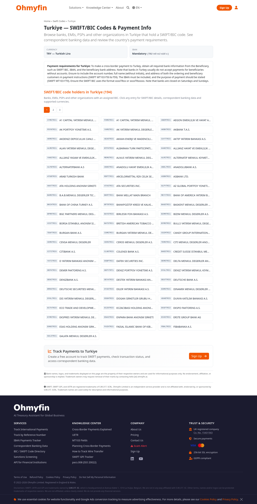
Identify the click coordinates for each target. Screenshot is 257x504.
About (120, 8)
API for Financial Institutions (30, 462)
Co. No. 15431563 (203, 432)
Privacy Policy (230, 499)
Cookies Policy (208, 499)
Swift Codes (59, 21)
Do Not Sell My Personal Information (97, 477)
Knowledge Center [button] (98, 8)
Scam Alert (139, 446)
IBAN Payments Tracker (27, 440)
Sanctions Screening (25, 456)
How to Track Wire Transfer (88, 451)
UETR (75, 435)
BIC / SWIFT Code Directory (29, 451)
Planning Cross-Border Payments (91, 446)
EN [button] (135, 8)
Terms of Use (20, 477)
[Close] (241, 499)
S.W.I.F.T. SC (74, 487)
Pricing (135, 435)
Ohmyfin (31, 7)
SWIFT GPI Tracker (82, 456)
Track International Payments (31, 429)
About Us (136, 429)
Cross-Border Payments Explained (92, 429)
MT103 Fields (79, 440)
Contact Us (137, 440)
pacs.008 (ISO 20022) (84, 462)
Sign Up (224, 7)
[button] (236, 7)
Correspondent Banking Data (31, 446)
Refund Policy (36, 477)
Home (47, 21)
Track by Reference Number (30, 435)
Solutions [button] (75, 8)
